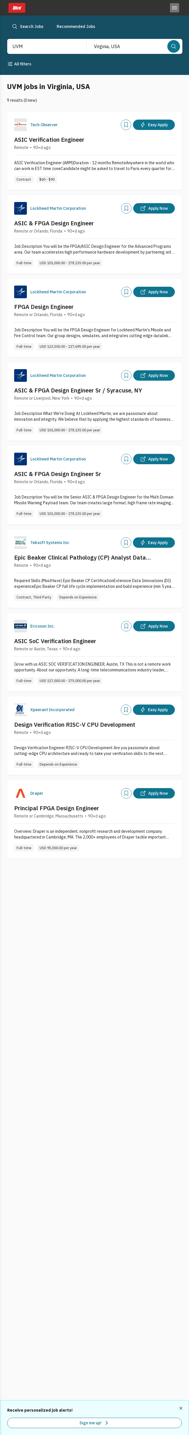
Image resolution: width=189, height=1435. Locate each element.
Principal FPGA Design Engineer (56, 808)
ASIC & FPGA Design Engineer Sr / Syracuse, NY (78, 390)
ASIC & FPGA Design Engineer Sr (57, 474)
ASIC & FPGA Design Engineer (54, 223)
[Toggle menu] (174, 8)
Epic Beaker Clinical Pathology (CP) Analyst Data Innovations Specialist (80, 558)
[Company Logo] (20, 124)
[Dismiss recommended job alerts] (181, 1408)
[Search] (173, 46)
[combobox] (41, 46)
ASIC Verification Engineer (49, 140)
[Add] (126, 125)
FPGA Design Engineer (44, 307)
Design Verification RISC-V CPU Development (74, 724)
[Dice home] (16, 8)
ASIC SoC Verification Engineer (55, 641)
